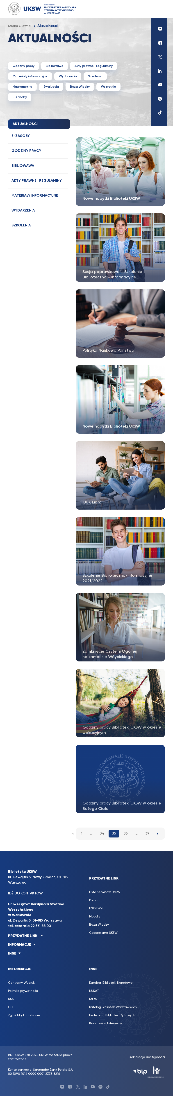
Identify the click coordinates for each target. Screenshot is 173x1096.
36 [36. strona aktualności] (126, 833)
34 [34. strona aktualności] (102, 833)
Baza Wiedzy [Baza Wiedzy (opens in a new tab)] (99, 924)
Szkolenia (95, 76)
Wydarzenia (68, 76)
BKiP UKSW (16, 1055)
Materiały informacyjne (30, 76)
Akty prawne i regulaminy (94, 66)
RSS (11, 999)
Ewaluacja (51, 86)
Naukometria (22, 86)
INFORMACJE (19, 945)
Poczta (94, 900)
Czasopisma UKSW (103, 932)
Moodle (94, 916)
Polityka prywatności (23, 991)
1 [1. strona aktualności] (81, 833)
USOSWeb (97, 908)
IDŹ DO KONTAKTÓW (25, 893)
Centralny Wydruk (21, 982)
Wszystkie (108, 86)
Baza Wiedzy (80, 86)
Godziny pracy (23, 66)
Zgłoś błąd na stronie (24, 1015)
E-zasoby (20, 97)
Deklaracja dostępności (147, 1057)
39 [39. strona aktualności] (147, 833)
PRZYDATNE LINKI (23, 936)
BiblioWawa (54, 66)
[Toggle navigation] (159, 8)
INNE (12, 953)
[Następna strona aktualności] (158, 833)
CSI (10, 1007)
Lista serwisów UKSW (104, 892)
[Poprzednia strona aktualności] (73, 833)
